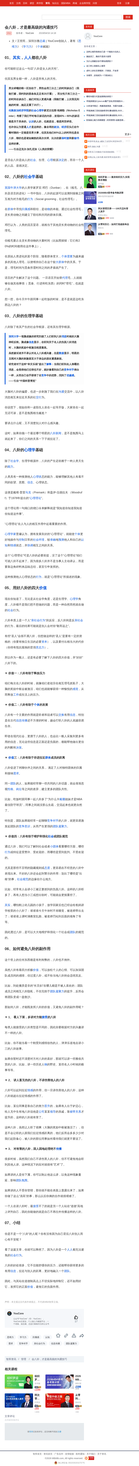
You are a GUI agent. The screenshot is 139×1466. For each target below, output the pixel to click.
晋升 (47, 1106)
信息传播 (21, 720)
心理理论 (35, 498)
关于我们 (91, 1454)
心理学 (29, 450)
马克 (28, 492)
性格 (10, 789)
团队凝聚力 (60, 826)
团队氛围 (21, 1180)
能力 (10, 466)
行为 (30, 199)
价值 (43, 588)
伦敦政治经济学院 (19, 110)
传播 (59, 1148)
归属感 (26, 209)
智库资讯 (11, 1359)
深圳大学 (14, 336)
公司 (41, 1111)
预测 (61, 539)
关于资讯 (101, 1454)
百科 (25, 3)
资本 (44, 641)
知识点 (55, 3)
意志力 (40, 647)
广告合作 (58, 1454)
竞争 (43, 375)
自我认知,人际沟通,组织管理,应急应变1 (105, 157)
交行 (39, 397)
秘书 (76, 138)
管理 (24, 1359)
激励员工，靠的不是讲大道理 (98, 56)
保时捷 (65, 138)
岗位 (19, 789)
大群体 (60, 262)
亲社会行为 (38, 620)
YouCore (30, 33)
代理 (65, 277)
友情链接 (69, 1454)
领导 (53, 1111)
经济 (64, 127)
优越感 (70, 375)
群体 (10, 209)
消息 (64, 336)
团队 (13, 783)
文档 (18, 3)
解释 (48, 364)
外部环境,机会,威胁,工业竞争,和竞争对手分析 (106, 141)
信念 (30, 482)
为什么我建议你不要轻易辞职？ (99, 61)
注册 (127, 3)
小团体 (54, 846)
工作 (16, 694)
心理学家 (10, 534)
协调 (30, 545)
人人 (28, 57)
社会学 (29, 176)
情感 (13, 545)
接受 (44, 1017)
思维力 (10, 1337)
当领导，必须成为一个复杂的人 (99, 75)
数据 (61, 353)
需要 (70, 256)
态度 (47, 867)
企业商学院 (84, 3)
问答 (95, 3)
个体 (40, 46)
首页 (11, 3)
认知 (47, 1337)
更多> (128, 134)
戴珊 (62, 799)
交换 (61, 714)
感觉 (75, 689)
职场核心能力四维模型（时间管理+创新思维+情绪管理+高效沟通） (106, 120)
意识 (27, 826)
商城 (75, 3)
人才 (28, 127)
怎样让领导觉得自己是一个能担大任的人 (103, 52)
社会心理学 (37, 110)
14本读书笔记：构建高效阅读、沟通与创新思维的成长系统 (106, 106)
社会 (33, 160)
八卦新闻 (55, 433)
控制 (22, 539)
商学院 (39, 3)
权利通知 (80, 1454)
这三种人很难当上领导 (95, 66)
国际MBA (65, 3)
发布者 (89, 26)
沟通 (61, 391)
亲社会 (79, 620)
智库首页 (37, 1454)
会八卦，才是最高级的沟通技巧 (49, 1359)
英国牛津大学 (13, 187)
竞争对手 (69, 369)
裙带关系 (75, 1111)
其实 (16, 57)
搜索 (128, 17)
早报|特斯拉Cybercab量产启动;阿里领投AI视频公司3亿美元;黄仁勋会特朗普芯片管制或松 (106, 101)
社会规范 (22, 879)
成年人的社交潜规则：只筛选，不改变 (102, 71)
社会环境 (38, 539)
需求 (16, 773)
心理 (50, 160)
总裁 (42, 41)
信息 (31, 342)
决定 (61, 160)
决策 (19, 747)
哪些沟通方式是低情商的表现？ (99, 96)
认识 (31, 121)
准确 (53, 539)
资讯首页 (48, 1454)
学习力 (27, 46)
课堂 (32, 3)
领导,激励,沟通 (94, 147)
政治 (56, 127)
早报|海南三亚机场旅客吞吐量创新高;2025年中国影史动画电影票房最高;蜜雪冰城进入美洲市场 (106, 111)
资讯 (47, 3)
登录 (119, 3)
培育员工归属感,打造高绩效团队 (102, 152)
